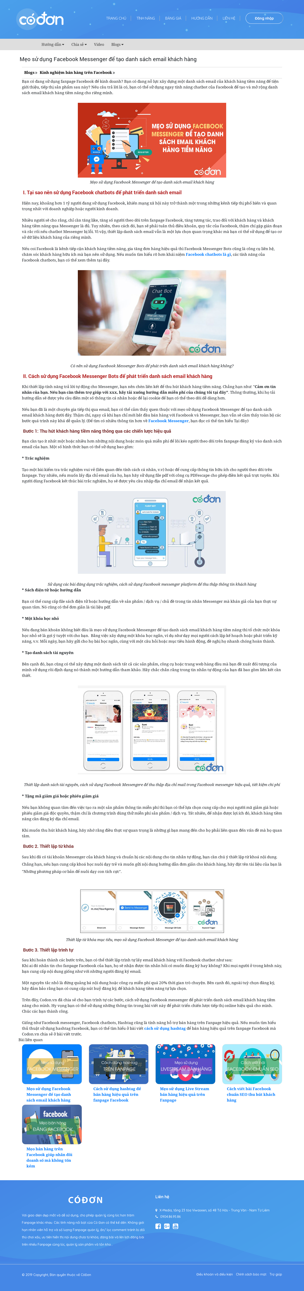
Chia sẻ (77, 44)
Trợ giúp (276, 1274)
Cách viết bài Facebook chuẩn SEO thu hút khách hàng (251, 1094)
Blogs (116, 44)
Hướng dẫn (201, 18)
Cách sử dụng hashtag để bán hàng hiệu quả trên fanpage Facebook (117, 1094)
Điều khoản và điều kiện (215, 1274)
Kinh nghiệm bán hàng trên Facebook (76, 72)
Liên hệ (229, 18)
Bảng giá (173, 18)
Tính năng (145, 18)
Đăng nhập (264, 18)
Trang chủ (116, 18)
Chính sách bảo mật (251, 1274)
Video (99, 44)
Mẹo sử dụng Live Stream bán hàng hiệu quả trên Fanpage (184, 1094)
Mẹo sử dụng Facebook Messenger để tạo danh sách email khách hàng (48, 1094)
